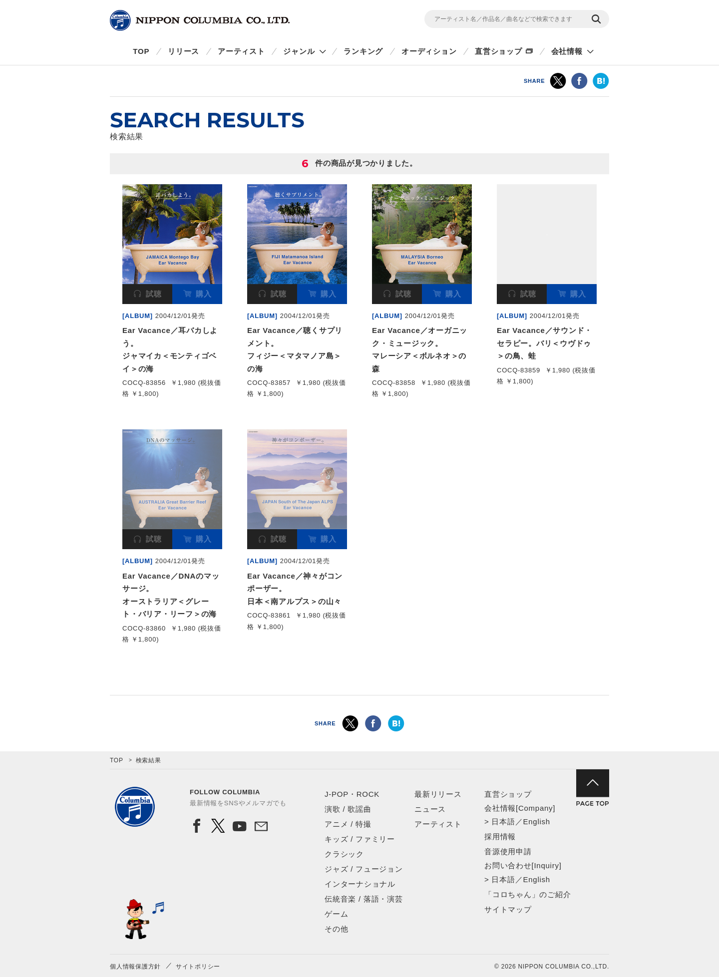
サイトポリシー (198, 966)
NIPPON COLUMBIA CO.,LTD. (200, 20)
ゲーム (336, 914)
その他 (336, 929)
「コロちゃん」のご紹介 (527, 894)
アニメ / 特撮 (348, 824)
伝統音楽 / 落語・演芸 (364, 899)
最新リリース (438, 794)
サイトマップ (508, 909)
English (536, 821)
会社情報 (567, 51)
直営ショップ (498, 51)
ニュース (430, 809)
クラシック (344, 854)
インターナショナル (360, 884)
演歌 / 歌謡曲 (348, 809)
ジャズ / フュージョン (364, 869)
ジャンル (299, 51)
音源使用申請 (508, 851)
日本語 (503, 821)
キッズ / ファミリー (360, 839)
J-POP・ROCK (352, 794)
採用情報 (500, 836)
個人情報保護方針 (135, 966)
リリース (183, 51)
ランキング (363, 51)
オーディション (428, 51)
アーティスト (241, 51)
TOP (141, 51)
